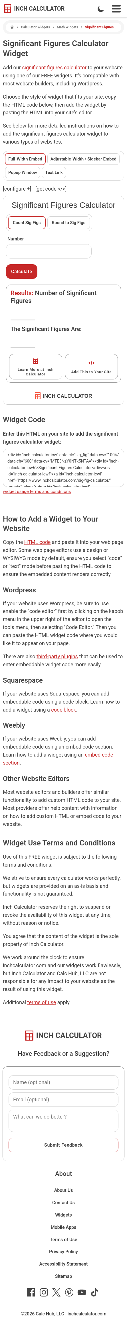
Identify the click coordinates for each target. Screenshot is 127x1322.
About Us (63, 1190)
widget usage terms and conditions (37, 491)
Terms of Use (63, 1239)
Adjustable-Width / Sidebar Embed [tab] (83, 159)
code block (63, 710)
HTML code (37, 542)
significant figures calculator (54, 67)
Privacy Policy (63, 1251)
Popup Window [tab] (22, 172)
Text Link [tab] (54, 172)
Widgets (63, 1215)
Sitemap (63, 1276)
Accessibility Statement (63, 1264)
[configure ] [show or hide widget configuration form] (17, 189)
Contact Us (63, 1202)
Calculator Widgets (35, 27)
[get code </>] (50, 189)
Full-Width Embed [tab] (25, 159)
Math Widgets (67, 27)
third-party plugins (57, 656)
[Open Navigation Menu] (116, 8)
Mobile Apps (63, 1227)
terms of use (41, 1002)
